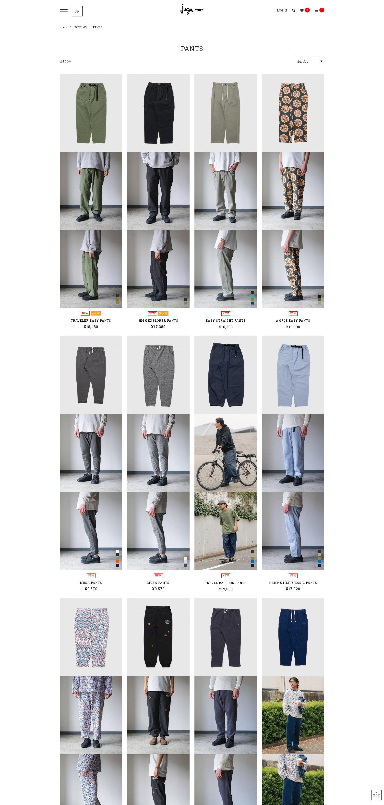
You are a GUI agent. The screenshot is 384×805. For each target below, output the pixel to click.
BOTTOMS (80, 27)
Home (63, 27)
